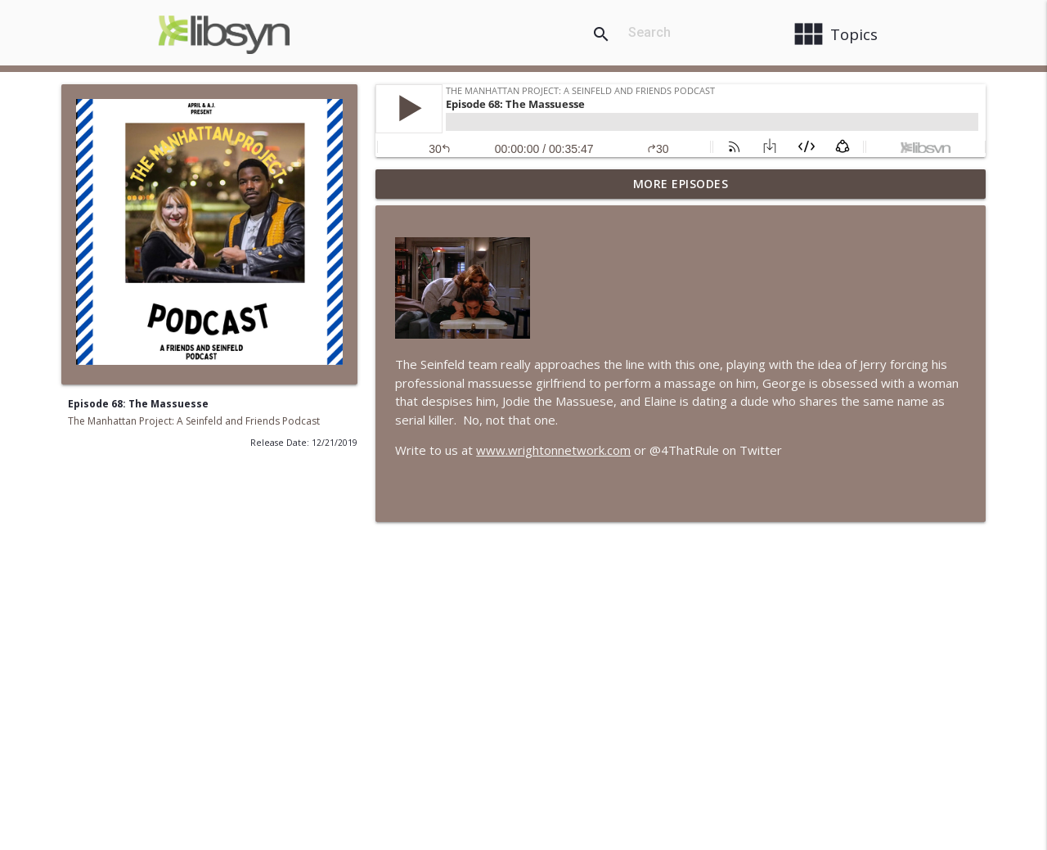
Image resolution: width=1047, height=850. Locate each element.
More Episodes (681, 183)
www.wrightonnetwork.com (553, 450)
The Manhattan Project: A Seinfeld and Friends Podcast (194, 421)
